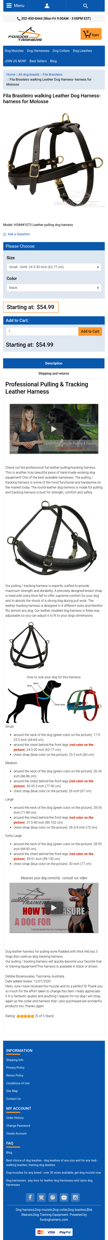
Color (12, 278)
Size (11, 257)
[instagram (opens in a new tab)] (75, 1197)
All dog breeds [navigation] (29, 74)
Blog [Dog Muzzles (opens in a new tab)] (9, 1152)
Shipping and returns (53, 373)
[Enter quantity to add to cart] (42, 331)
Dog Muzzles (14, 51)
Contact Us (13, 1099)
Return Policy (14, 1075)
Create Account (16, 1133)
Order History (15, 1118)
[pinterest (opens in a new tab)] (53, 1197)
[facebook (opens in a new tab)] (30, 1197)
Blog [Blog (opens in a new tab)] (53, 61)
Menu (15, 5)
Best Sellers (38, 61)
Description (53, 363)
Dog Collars (61, 51)
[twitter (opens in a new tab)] (41, 1197)
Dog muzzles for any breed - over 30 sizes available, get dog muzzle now (53, 1172)
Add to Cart (90, 331)
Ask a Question (16, 234)
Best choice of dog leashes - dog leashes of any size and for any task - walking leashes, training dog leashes (52, 1163)
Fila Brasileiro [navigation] (52, 74)
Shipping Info (14, 1060)
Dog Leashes (82, 51)
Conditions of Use (18, 1083)
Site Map (12, 1091)
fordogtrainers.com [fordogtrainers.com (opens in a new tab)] (54, 1220)
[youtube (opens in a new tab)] (64, 1197)
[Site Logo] (25, 34)
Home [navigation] (10, 74)
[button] (54, 429)
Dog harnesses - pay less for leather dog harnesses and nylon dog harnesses (49, 1183)
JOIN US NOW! (15, 61)
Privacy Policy (15, 1067)
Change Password (18, 1126)
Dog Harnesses (38, 51)
